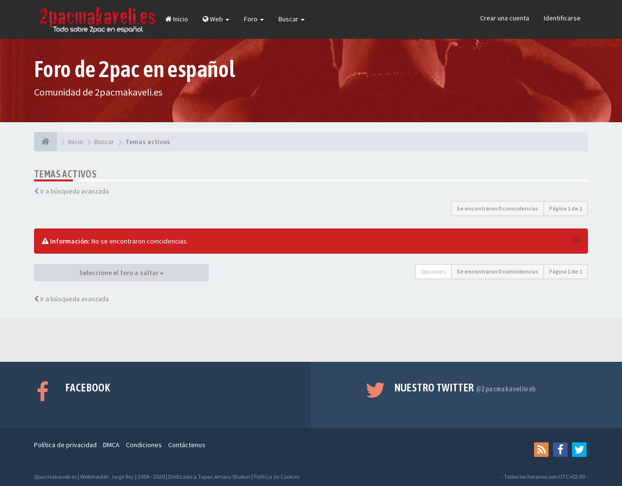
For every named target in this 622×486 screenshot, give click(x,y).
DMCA (111, 444)
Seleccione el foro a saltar (121, 272)
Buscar (291, 19)
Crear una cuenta (504, 18)
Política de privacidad (65, 444)
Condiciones (144, 444)
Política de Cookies (276, 476)
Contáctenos (187, 444)
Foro (254, 19)
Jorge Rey (122, 476)
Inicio (176, 19)
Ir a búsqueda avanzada (74, 191)
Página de (565, 208)
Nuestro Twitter (465, 387)
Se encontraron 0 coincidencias (497, 208)
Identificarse (562, 18)
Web (216, 19)
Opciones (433, 271)
